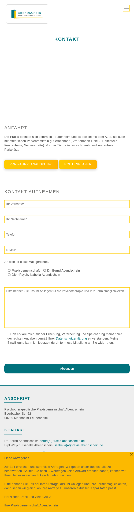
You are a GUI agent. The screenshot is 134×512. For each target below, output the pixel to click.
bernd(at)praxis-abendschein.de (62, 441)
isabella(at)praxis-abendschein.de (79, 445)
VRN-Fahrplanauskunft (31, 164)
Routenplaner (77, 164)
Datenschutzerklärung (71, 338)
